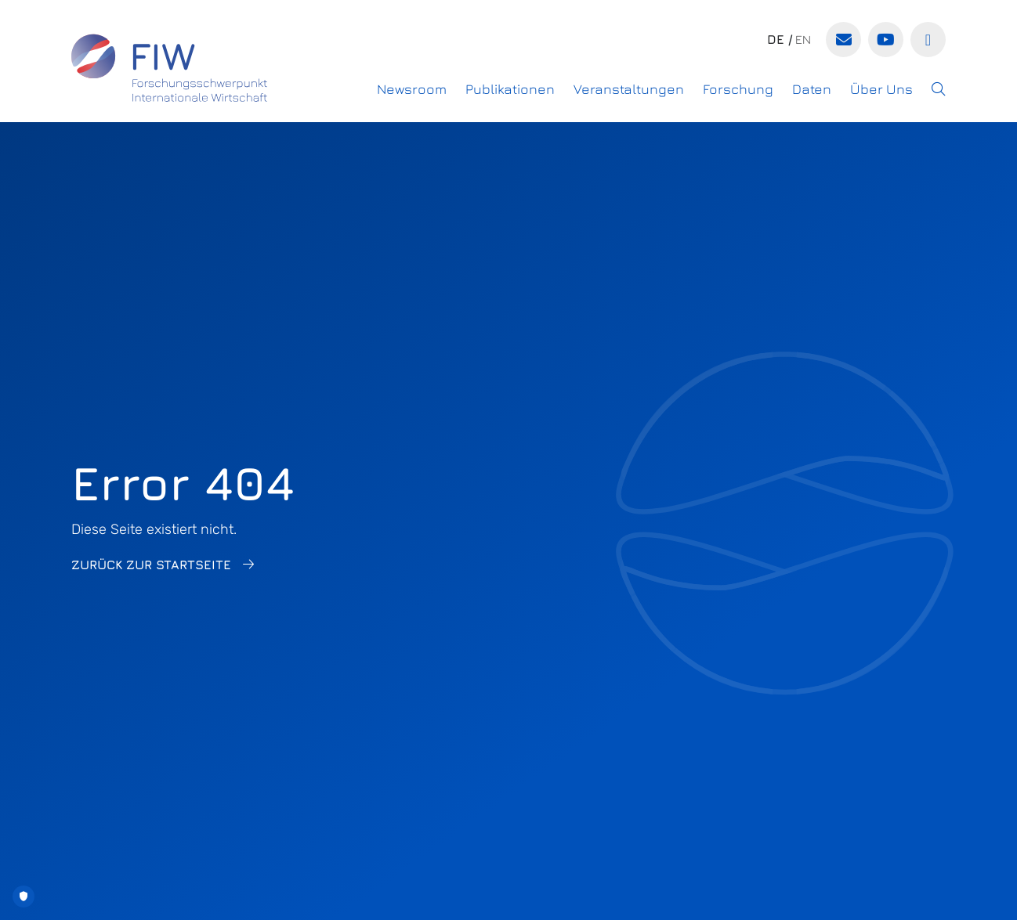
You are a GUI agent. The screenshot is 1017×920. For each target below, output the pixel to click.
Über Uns (881, 89)
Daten (811, 89)
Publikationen (510, 89)
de (775, 39)
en (803, 39)
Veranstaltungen (629, 89)
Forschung (738, 89)
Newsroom (412, 89)
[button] (939, 89)
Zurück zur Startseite (151, 564)
